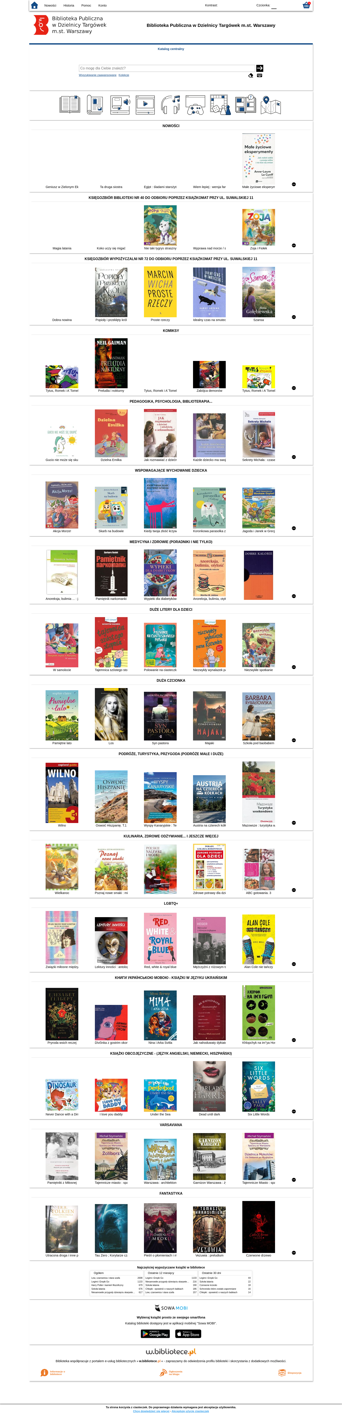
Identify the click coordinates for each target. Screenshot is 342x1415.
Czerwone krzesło (208, 1285)
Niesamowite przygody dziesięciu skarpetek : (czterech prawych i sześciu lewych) (131, 1292)
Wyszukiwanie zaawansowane (98, 75)
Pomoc (86, 5)
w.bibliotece (150, 1361)
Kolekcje (124, 75)
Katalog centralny (171, 49)
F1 (281, 5)
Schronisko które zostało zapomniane (218, 1289)
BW (231, 5)
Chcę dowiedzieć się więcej (151, 1411)
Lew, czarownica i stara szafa (105, 1278)
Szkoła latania (98, 1289)
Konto (102, 5)
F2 (291, 5)
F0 (274, 5)
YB (240, 5)
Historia (68, 5)
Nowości (50, 5)
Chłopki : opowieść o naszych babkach (164, 1289)
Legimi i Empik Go (100, 1281)
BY (249, 5)
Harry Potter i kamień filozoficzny (107, 1285)
